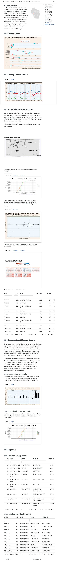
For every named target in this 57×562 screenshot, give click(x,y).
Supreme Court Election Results (49, 15)
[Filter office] (26, 296)
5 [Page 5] (44, 554)
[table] (29, 312)
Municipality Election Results (48, 11)
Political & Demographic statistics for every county (17, 1)
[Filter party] (26, 462)
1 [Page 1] (35, 334)
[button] (3, 1)
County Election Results (49, 8)
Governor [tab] (15, 175)
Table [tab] (12, 79)
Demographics (49, 6)
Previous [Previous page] (31, 334)
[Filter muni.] (8, 296)
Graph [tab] (6, 79)
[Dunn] (7, 559)
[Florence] (37, 559)
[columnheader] (8, 293)
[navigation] (46, 1)
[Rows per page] (20, 334)
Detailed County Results (48, 20)
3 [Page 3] (40, 334)
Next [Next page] (52, 334)
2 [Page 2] (37, 554)
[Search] (53, 1)
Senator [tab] (23, 175)
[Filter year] (16, 296)
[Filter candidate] (39, 462)
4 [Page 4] (42, 334)
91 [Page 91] (49, 334)
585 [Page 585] (49, 554)
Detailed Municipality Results (50, 23)
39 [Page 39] (49, 509)
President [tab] (7, 175)
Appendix (48, 17)
